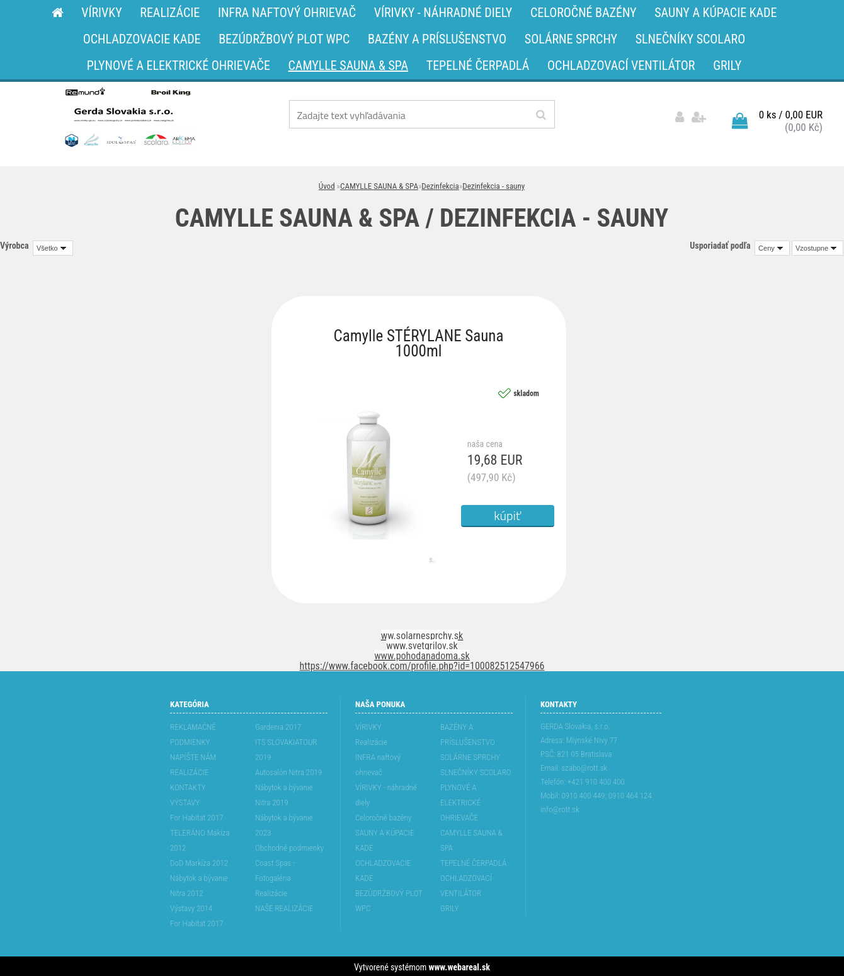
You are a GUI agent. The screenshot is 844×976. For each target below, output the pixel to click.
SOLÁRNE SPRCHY (470, 755)
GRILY (449, 906)
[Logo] (128, 116)
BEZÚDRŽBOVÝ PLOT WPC (389, 899)
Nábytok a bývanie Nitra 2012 (199, 883)
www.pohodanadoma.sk (422, 654)
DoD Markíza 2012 (199, 861)
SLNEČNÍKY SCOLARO (475, 770)
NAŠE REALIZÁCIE (284, 906)
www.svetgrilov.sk (421, 644)
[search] (541, 115)
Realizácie (271, 891)
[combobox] (772, 246)
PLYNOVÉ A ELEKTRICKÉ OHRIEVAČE (460, 800)
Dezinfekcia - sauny (493, 184)
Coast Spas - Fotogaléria (275, 868)
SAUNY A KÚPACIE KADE (384, 838)
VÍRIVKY (368, 725)
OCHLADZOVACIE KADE (383, 868)
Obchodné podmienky (289, 846)
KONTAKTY (188, 785)
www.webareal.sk (459, 965)
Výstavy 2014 (191, 906)
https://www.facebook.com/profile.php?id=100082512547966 (422, 664)
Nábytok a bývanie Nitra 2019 (284, 793)
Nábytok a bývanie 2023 (284, 823)
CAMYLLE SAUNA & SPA (379, 184)
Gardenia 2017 (278, 725)
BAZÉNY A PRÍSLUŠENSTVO (467, 732)
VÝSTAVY (185, 800)
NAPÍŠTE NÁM (193, 755)
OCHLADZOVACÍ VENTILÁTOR (466, 883)
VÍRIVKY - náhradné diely (386, 793)
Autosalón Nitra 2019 (288, 770)
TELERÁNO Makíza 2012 (200, 838)
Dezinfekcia (440, 184)
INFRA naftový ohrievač (378, 763)
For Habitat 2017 (197, 815)
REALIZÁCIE (189, 770)
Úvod (327, 184)
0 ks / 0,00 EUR (791, 112)
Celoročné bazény (383, 815)
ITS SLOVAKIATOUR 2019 (286, 747)
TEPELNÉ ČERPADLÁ (473, 861)
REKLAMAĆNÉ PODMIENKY (193, 732)
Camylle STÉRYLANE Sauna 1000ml (419, 337)
